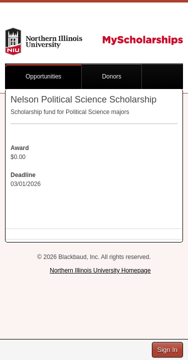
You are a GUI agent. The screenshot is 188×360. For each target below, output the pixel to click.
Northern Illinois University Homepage (100, 270)
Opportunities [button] (43, 76)
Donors (111, 76)
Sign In (167, 350)
